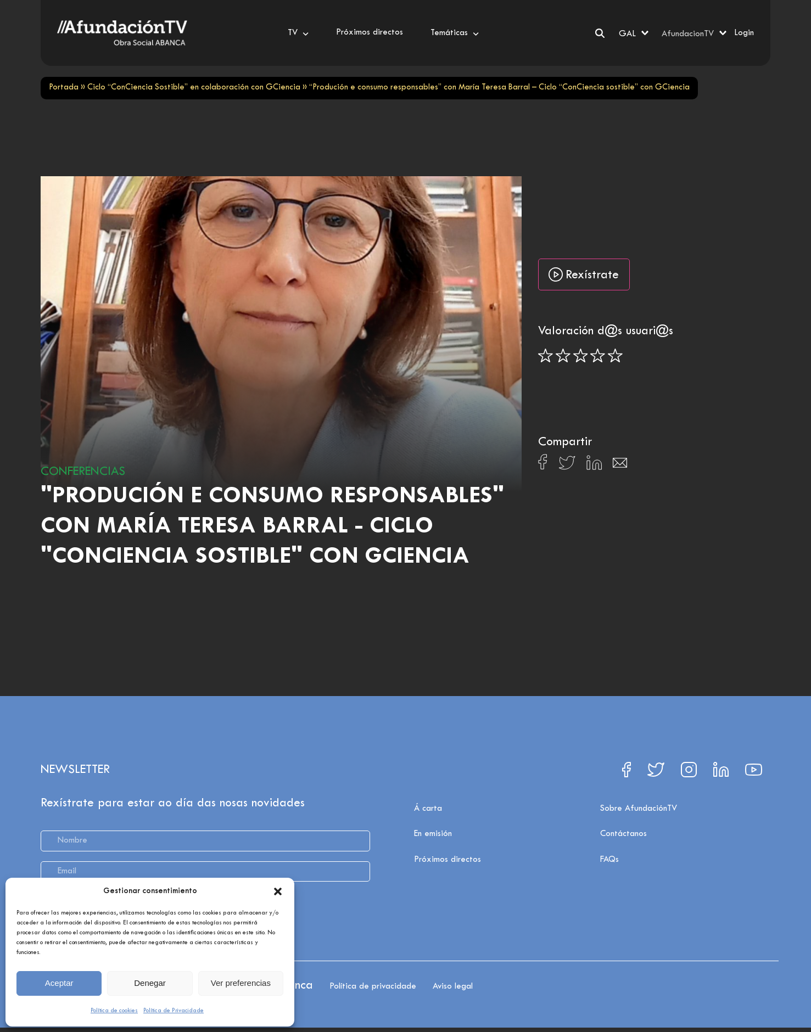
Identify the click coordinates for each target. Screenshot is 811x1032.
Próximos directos (447, 859)
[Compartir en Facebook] (542, 465)
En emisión (433, 834)
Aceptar (59, 983)
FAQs (609, 859)
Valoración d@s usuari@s (605, 331)
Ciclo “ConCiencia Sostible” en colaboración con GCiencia (193, 87)
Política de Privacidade (173, 1010)
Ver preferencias (241, 983)
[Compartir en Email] (620, 466)
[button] (277, 891)
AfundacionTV (688, 34)
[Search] (600, 33)
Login (744, 33)
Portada (64, 87)
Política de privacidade (372, 986)
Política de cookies (114, 1010)
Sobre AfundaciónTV (638, 808)
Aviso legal (453, 986)
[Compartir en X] (566, 466)
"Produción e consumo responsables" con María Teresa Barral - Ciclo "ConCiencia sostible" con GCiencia (272, 526)
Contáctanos (623, 834)
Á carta (428, 808)
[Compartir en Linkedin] (594, 465)
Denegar (150, 983)
